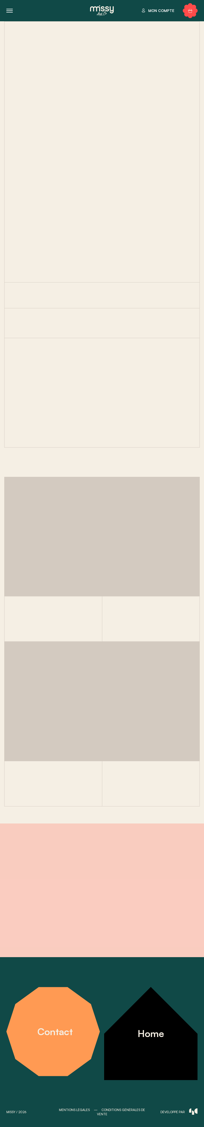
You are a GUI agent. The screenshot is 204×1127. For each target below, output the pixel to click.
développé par (179, 1112)
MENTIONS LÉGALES (74, 1110)
